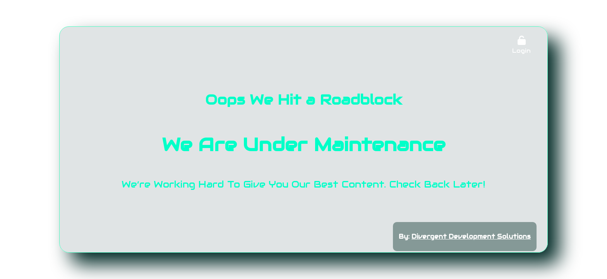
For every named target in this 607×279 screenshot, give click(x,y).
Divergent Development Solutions (471, 236)
